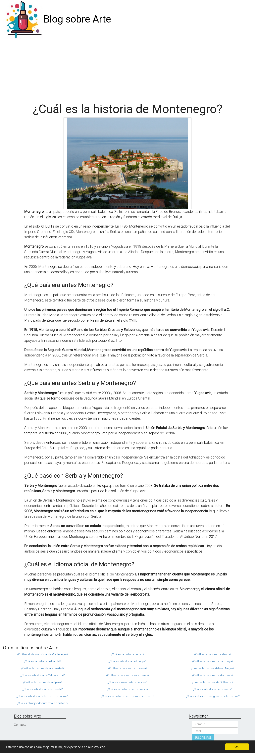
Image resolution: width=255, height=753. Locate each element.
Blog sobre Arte (77, 19)
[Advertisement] (127, 68)
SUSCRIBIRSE (203, 737)
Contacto (20, 724)
